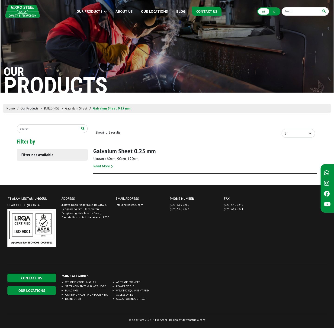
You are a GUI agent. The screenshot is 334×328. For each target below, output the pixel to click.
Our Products (29, 108)
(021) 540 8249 (233, 204)
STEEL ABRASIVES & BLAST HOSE (85, 286)
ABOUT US (124, 11)
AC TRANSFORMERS (128, 282)
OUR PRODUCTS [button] (92, 11)
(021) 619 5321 (233, 209)
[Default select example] (298, 133)
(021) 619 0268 (179, 204)
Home (10, 108)
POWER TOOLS (125, 286)
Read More (103, 166)
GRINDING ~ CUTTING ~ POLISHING (86, 294)
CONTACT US (206, 11)
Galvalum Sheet (76, 108)
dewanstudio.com (193, 320)
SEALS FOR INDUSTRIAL (130, 298)
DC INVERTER (73, 298)
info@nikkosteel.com (129, 204)
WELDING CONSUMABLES (80, 282)
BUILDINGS (52, 108)
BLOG (181, 11)
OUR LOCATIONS (154, 11)
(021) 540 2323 (179, 209)
